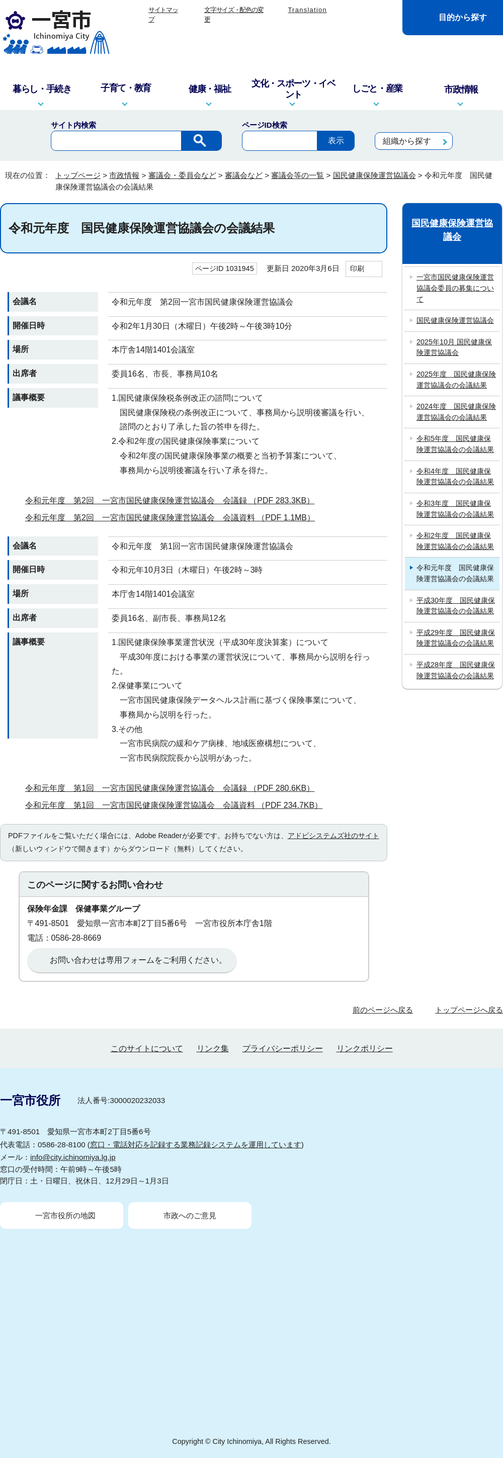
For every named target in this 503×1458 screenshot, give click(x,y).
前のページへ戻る (383, 1010)
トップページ (78, 175)
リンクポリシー (365, 1048)
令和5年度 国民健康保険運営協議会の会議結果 (455, 443)
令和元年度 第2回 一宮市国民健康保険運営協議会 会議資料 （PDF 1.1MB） (174, 517)
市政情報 (124, 175)
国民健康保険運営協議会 (374, 175)
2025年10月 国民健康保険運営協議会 (454, 347)
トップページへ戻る (469, 1010)
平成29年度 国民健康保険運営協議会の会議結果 (455, 638)
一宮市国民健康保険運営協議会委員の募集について (455, 288)
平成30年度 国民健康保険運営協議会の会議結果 (455, 605)
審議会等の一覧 (297, 175)
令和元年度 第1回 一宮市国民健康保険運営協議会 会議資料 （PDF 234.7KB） (178, 805)
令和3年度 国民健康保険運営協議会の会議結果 (455, 508)
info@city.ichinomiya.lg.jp (73, 1157)
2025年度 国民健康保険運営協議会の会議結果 (456, 379)
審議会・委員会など (182, 175)
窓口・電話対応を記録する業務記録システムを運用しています (195, 1144)
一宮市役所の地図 (65, 1215)
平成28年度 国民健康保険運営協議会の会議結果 (455, 670)
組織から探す (407, 141)
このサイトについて (147, 1048)
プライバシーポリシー (282, 1048)
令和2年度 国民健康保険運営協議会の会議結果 (455, 541)
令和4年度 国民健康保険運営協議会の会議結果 (455, 476)
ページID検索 (264, 125)
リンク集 (213, 1048)
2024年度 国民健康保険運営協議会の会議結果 (456, 411)
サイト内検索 (73, 125)
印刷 (357, 268)
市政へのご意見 (189, 1215)
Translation (307, 10)
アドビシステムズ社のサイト (333, 836)
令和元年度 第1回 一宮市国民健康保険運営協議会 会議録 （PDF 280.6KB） (174, 788)
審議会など (244, 175)
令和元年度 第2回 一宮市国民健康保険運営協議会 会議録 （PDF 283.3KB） (174, 500)
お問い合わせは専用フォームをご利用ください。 (138, 960)
